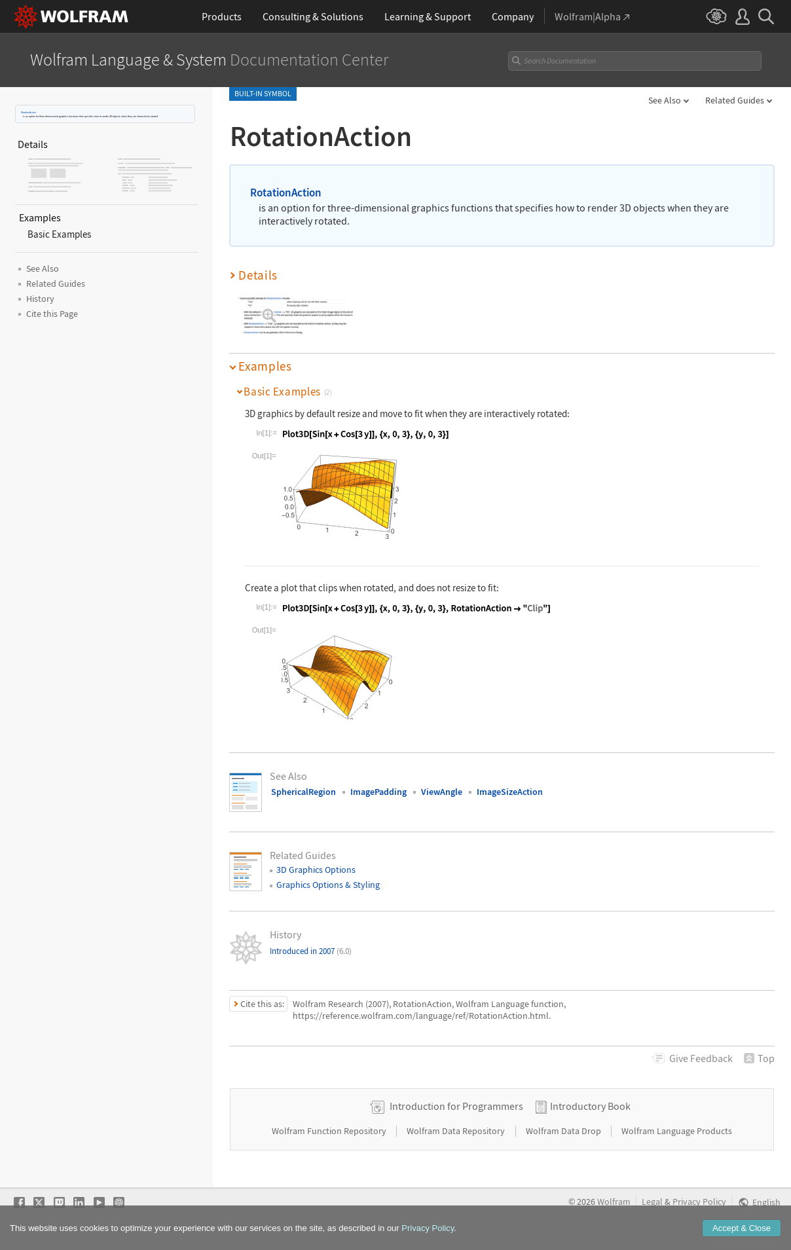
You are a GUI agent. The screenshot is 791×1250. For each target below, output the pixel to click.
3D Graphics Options (316, 869)
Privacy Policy (699, 1201)
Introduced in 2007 (311, 951)
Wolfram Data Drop (564, 1131)
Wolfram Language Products (676, 1131)
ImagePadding (378, 792)
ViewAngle (441, 792)
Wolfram (614, 1201)
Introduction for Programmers (456, 1105)
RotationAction (28, 112)
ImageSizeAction (510, 792)
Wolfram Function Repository (330, 1131)
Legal (652, 1201)
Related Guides (734, 100)
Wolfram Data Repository (457, 1131)
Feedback (701, 1058)
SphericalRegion (303, 792)
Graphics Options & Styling (328, 885)
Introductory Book (590, 1105)
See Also (664, 100)
